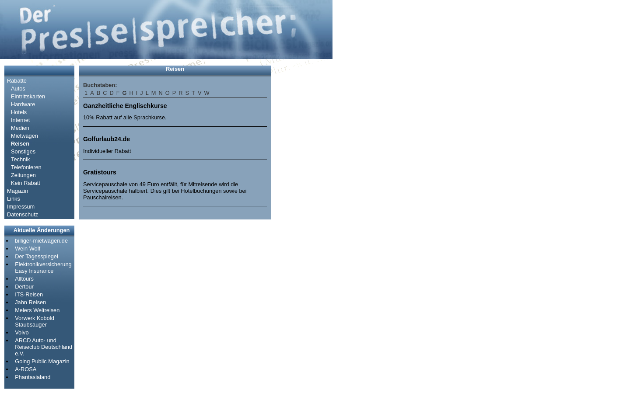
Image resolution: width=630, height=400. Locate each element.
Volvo (21, 332)
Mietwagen (24, 135)
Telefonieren (26, 167)
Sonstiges (23, 151)
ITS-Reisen (29, 294)
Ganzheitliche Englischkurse (125, 105)
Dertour (24, 286)
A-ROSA (25, 369)
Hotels (19, 112)
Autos (18, 88)
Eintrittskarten (28, 96)
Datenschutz (22, 214)
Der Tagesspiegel (36, 256)
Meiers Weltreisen (37, 310)
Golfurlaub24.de (106, 139)
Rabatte (17, 80)
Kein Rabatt (25, 183)
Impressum (21, 206)
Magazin (17, 191)
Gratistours (99, 172)
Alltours (24, 278)
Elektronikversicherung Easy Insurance (43, 267)
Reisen (20, 143)
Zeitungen (23, 175)
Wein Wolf (27, 248)
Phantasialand (32, 377)
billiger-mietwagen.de (41, 240)
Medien (20, 128)
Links (13, 198)
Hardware (23, 104)
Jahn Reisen (30, 302)
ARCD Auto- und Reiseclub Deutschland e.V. (43, 347)
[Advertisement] (302, 197)
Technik (20, 159)
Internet (20, 120)
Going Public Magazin (42, 361)
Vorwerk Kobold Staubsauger (34, 321)
